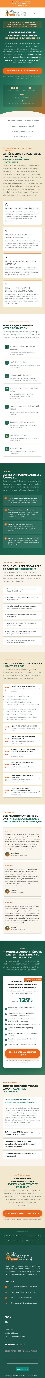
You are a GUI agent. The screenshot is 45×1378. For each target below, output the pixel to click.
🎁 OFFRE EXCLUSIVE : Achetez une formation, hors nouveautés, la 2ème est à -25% (22, 3)
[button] (22, 703)
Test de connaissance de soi (21, 1291)
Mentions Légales (11, 1326)
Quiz (6, 1319)
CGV (6, 1315)
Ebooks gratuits (10, 1323)
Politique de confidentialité (15, 1330)
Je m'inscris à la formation (22, 71)
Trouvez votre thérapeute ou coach (24, 1296)
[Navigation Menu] (39, 13)
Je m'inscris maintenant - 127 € (22, 1053)
